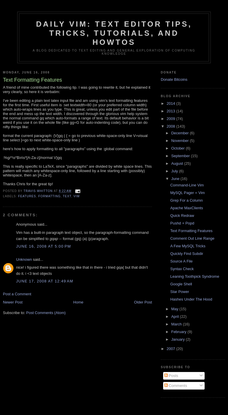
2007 (171, 349)
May (175, 309)
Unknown (24, 259)
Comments (175, 385)
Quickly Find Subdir (186, 253)
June (176, 178)
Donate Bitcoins (174, 79)
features (27, 196)
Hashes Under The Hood (191, 299)
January (178, 339)
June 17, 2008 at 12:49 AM (44, 281)
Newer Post (13, 302)
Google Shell (181, 284)
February (179, 332)
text (67, 196)
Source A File (181, 261)
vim (76, 196)
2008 (171, 126)
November (180, 140)
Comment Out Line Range (192, 238)
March (177, 324)
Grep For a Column (186, 200)
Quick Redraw (182, 215)
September (181, 156)
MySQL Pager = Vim (187, 193)
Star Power (179, 291)
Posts (171, 375)
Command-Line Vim (187, 185)
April (175, 316)
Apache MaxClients (186, 208)
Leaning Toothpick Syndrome (194, 276)
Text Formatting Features (191, 231)
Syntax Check (182, 269)
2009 (171, 118)
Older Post (143, 302)
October (178, 148)
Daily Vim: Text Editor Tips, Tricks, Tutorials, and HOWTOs (114, 33)
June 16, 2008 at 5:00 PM (43, 246)
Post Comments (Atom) (46, 313)
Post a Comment (17, 294)
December (180, 133)
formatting (49, 196)
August (177, 163)
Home (78, 302)
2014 (171, 103)
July (175, 171)
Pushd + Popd (182, 223)
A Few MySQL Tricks (187, 246)
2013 (171, 111)
